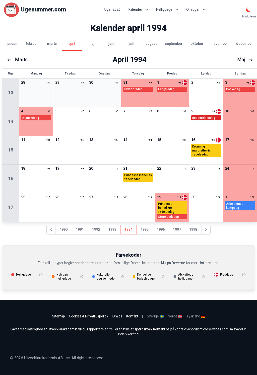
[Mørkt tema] (248, 9)
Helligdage (167, 9)
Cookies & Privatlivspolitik (88, 316)
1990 (64, 229)
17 (10, 207)
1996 (161, 229)
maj (245, 59)
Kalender (138, 9)
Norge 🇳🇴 (175, 316)
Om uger (196, 9)
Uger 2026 (112, 9)
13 (10, 92)
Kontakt (132, 316)
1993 (112, 229)
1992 (96, 229)
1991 (80, 229)
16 (10, 178)
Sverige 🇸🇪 (155, 316)
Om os (117, 316)
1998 (193, 229)
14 (10, 121)
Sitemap (58, 316)
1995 (145, 229)
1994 (128, 229)
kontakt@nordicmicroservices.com (202, 329)
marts (17, 59)
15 (10, 150)
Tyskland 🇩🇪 (195, 316)
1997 (177, 229)
